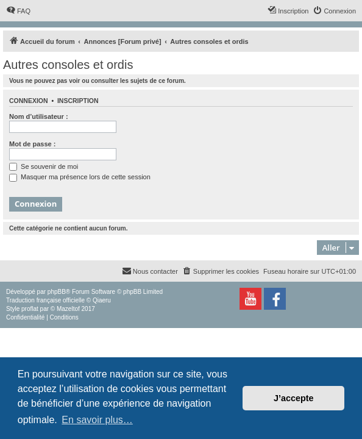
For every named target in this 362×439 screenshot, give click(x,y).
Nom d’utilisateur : (38, 116)
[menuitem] (18, 11)
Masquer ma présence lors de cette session (80, 176)
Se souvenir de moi (43, 166)
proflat (29, 308)
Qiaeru (102, 300)
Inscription (78, 100)
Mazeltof (68, 308)
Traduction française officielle (45, 300)
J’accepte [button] (294, 398)
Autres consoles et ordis (68, 64)
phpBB (57, 291)
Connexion (28, 100)
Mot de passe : (32, 144)
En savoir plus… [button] (97, 420)
